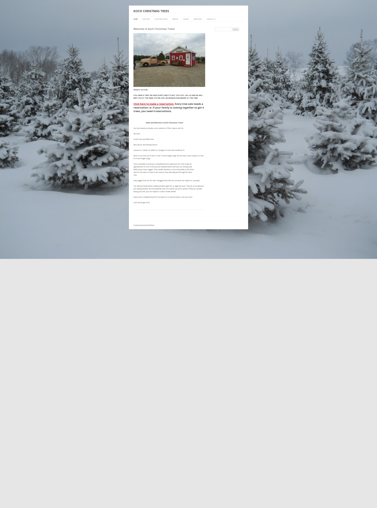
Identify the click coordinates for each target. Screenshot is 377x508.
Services (175, 19)
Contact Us (211, 19)
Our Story (146, 19)
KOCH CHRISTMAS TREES (151, 11)
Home (135, 19)
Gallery (186, 19)
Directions (198, 19)
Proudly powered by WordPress (143, 225)
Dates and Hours (161, 19)
